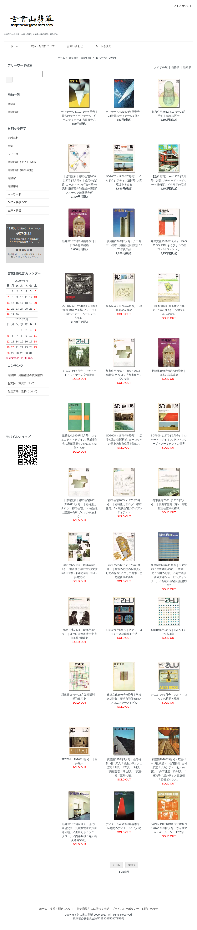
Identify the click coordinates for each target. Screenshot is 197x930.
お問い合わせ (72, 46)
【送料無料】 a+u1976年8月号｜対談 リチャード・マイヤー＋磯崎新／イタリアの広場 (169, 180)
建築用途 (13, 186)
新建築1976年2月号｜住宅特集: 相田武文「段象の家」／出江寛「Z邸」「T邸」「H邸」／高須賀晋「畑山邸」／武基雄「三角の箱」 (124, 767)
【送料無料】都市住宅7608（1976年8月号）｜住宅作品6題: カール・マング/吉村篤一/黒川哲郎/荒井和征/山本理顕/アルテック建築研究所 (79, 184)
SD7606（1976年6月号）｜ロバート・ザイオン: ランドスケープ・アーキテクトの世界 (169, 439)
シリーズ (13, 153)
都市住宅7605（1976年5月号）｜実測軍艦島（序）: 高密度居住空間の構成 (169, 504)
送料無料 (13, 137)
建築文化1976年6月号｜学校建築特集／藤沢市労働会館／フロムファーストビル (124, 698)
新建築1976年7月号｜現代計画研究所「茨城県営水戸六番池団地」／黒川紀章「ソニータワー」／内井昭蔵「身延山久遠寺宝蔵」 (79, 832)
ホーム (11, 46)
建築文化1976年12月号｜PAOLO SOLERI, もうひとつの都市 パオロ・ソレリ (169, 245)
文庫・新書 (14, 210)
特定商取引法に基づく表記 (93, 908)
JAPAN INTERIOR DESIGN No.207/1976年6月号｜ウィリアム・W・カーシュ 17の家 (168, 828)
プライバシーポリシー (125, 908)
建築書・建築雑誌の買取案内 (25, 375)
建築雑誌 (13, 112)
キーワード (14, 194)
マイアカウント (180, 5)
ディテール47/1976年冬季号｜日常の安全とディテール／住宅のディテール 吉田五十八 (79, 115)
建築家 (12, 178)
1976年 (113, 58)
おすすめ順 (161, 67)
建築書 (12, 104)
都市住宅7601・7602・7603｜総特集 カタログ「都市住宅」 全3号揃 (124, 374)
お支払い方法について (21, 383)
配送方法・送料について (22, 391)
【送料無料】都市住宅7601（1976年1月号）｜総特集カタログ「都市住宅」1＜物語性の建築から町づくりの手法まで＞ (79, 508)
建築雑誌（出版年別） (80, 58)
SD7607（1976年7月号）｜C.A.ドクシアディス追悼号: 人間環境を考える (124, 180)
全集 (10, 145)
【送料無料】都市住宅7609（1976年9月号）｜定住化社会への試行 (169, 310)
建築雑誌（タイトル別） (22, 162)
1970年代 (101, 58)
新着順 (187, 67)
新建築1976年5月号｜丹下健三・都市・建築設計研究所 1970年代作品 (124, 245)
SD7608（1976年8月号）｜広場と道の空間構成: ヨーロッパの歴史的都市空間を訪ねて (124, 439)
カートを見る (100, 46)
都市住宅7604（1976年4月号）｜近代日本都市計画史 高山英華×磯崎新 (79, 633)
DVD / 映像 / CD (17, 202)
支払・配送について (40, 46)
